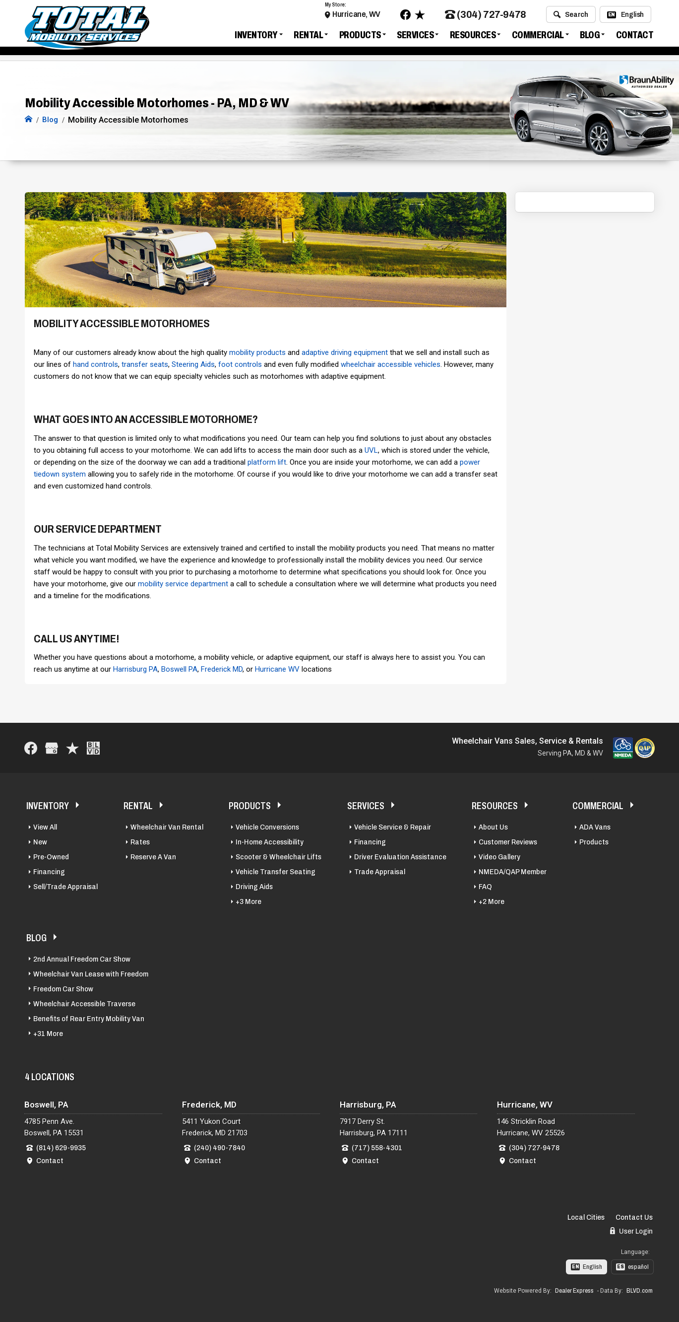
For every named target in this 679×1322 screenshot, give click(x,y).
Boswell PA (179, 668)
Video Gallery (499, 856)
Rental (308, 36)
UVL (371, 449)
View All (45, 826)
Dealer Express (574, 1289)
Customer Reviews (508, 841)
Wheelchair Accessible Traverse (84, 1003)
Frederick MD (222, 668)
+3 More (248, 901)
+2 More (491, 901)
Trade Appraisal (379, 871)
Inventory (256, 36)
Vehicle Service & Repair (392, 826)
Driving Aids (254, 886)
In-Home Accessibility (270, 841)
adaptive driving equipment (345, 351)
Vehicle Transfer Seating (275, 871)
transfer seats (145, 363)
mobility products (257, 351)
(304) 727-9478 (485, 16)
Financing (49, 871)
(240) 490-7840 (219, 1147)
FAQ (485, 886)
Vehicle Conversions (267, 826)
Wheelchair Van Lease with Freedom (90, 973)
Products (360, 36)
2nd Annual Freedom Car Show (81, 958)
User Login (631, 1230)
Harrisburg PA (135, 668)
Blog (590, 36)
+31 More (48, 1033)
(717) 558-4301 (377, 1147)
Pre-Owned (51, 856)
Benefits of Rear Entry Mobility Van (88, 1018)
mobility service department (183, 582)
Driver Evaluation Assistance (400, 856)
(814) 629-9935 (61, 1147)
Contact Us (634, 1217)
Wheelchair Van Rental (166, 826)
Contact (635, 36)
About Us (493, 826)
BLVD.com (639, 1289)
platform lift (266, 461)
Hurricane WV (277, 668)
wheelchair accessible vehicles (390, 363)
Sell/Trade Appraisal (65, 886)
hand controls (95, 363)
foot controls (240, 363)
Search (571, 16)
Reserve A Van (153, 856)
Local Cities (586, 1217)
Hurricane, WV (356, 16)
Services (415, 36)
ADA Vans (595, 826)
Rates (140, 841)
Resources (473, 36)
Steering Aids (193, 363)
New (40, 841)
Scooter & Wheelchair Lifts (278, 856)
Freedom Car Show (63, 988)
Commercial (538, 36)
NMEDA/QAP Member (513, 871)
